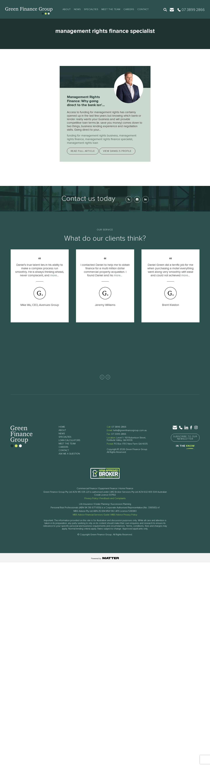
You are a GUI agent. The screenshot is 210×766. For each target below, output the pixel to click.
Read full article (83, 150)
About (67, 9)
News (77, 9)
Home (62, 426)
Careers (129, 9)
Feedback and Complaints (113, 498)
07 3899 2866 (118, 426)
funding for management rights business (92, 135)
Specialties (91, 9)
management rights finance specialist (108, 139)
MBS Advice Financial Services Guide (91, 514)
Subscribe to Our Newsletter (185, 437)
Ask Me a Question (69, 453)
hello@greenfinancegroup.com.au (130, 430)
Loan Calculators (69, 440)
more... (54, 274)
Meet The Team (111, 9)
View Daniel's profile (117, 150)
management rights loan (82, 142)
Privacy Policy (91, 498)
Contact (143, 9)
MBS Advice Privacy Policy (124, 514)
